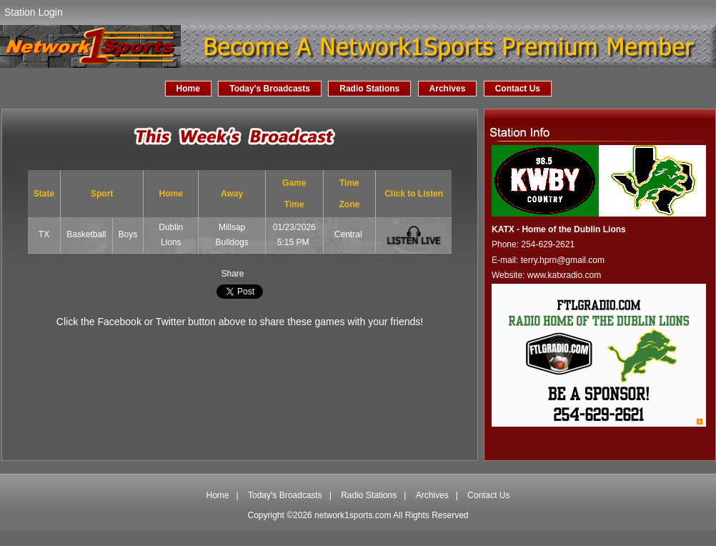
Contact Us (517, 89)
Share (232, 274)
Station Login (33, 12)
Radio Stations (369, 89)
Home (188, 89)
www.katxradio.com (564, 275)
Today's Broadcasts (269, 89)
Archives (447, 89)
